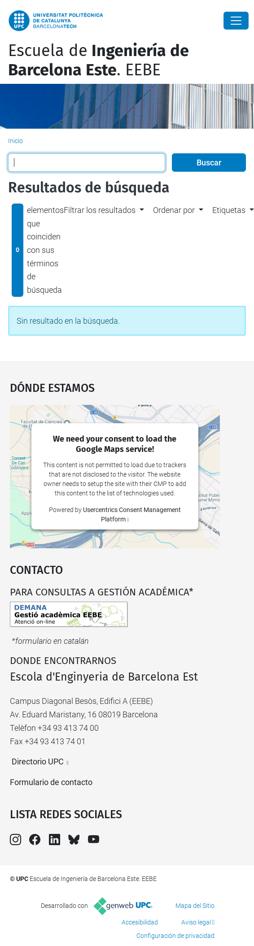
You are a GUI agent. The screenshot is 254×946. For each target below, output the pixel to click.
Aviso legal (196, 922)
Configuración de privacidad (175, 935)
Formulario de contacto (51, 782)
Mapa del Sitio (195, 905)
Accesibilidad (140, 922)
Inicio (15, 140)
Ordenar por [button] (174, 210)
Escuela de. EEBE (98, 60)
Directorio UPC (38, 761)
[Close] (236, 21)
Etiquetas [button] (228, 210)
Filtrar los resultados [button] (100, 210)
